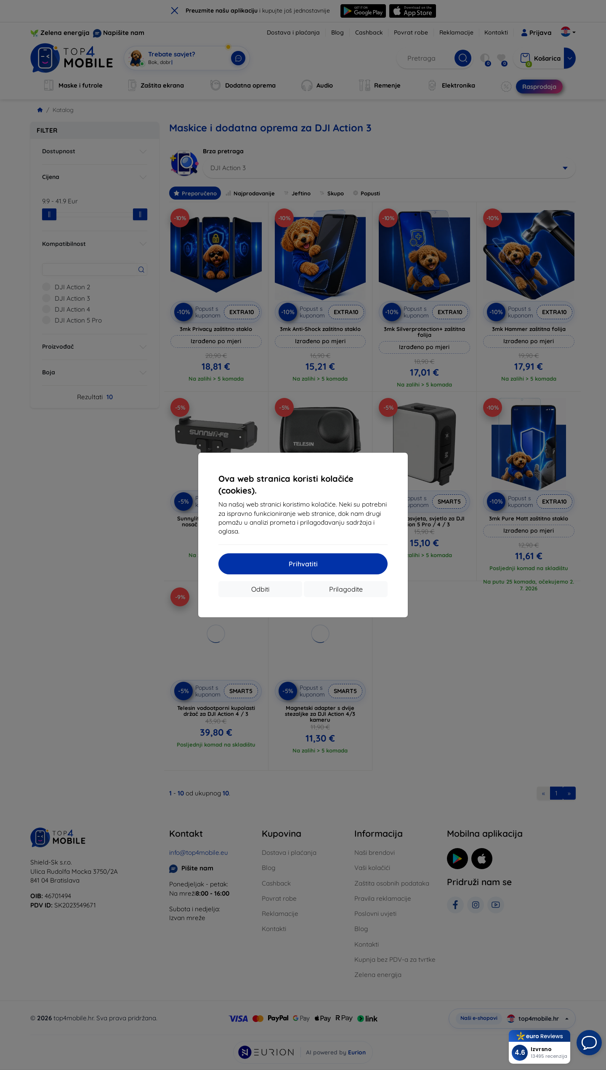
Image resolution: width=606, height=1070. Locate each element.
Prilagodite (346, 589)
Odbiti (260, 589)
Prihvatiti (303, 564)
